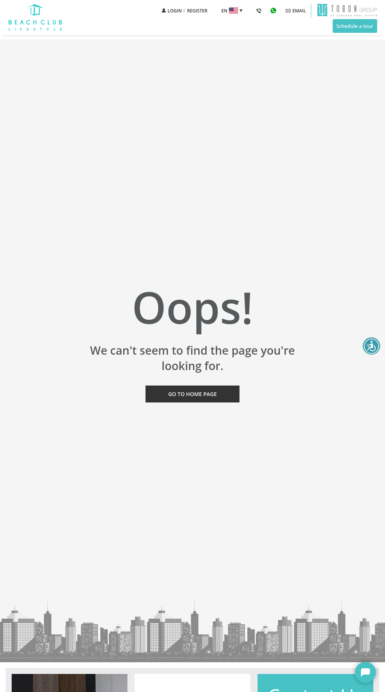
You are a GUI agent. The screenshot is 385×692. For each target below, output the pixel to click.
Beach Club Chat (365, 672)
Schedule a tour (354, 26)
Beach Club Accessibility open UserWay (371, 346)
